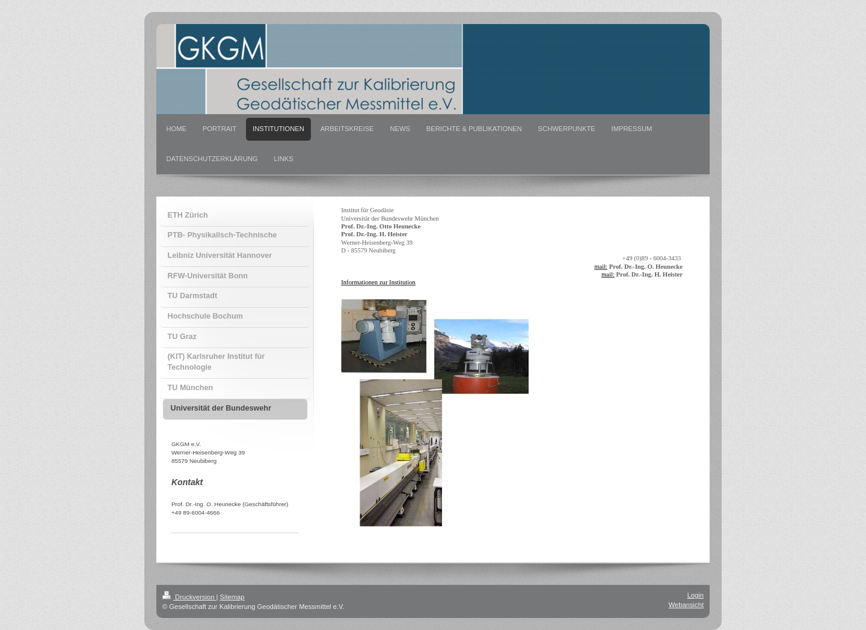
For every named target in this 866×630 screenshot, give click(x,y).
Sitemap (232, 597)
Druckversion (189, 597)
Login (695, 595)
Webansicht (686, 604)
